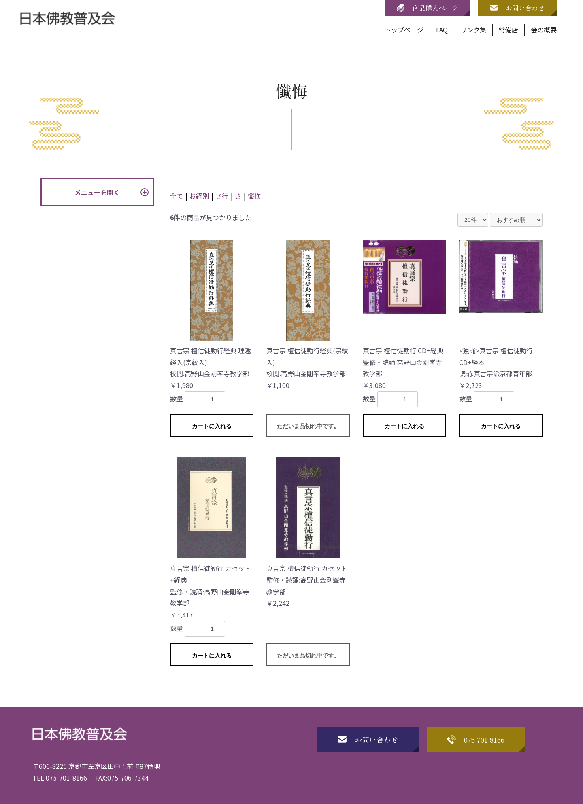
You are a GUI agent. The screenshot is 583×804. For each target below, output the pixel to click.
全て (176, 196)
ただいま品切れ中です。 (308, 426)
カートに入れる (212, 426)
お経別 (199, 196)
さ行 (221, 196)
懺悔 (254, 196)
